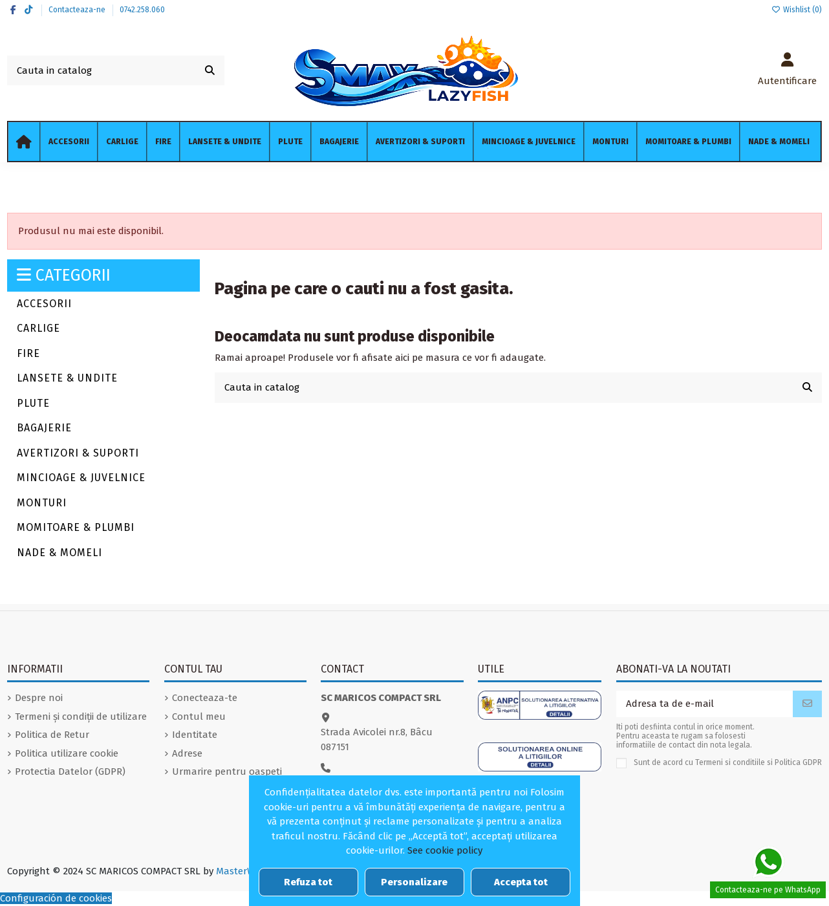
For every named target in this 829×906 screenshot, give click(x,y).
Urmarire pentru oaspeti (227, 771)
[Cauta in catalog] (209, 71)
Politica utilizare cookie (66, 753)
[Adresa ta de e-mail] (704, 704)
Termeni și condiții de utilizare (81, 716)
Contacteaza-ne (77, 9)
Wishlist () (796, 9)
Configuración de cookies (56, 898)
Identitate (194, 734)
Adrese (187, 753)
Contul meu (199, 716)
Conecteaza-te (204, 698)
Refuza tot (308, 882)
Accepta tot (521, 882)
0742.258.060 (142, 9)
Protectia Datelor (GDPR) (70, 771)
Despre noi (39, 698)
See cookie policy (444, 850)
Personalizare (414, 882)
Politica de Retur (52, 734)
